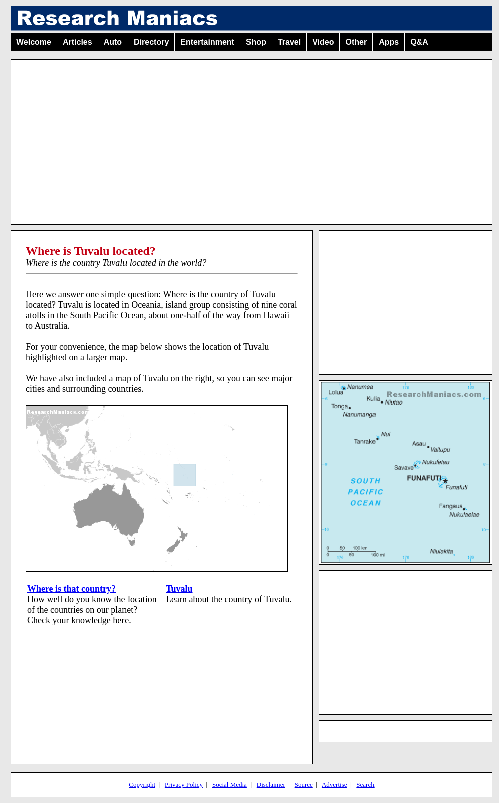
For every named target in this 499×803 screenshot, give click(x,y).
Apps (389, 42)
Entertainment (207, 42)
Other (356, 42)
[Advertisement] (251, 138)
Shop (256, 42)
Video (323, 42)
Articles (77, 42)
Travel (289, 42)
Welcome (33, 42)
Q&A (419, 42)
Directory (151, 42)
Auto (113, 42)
